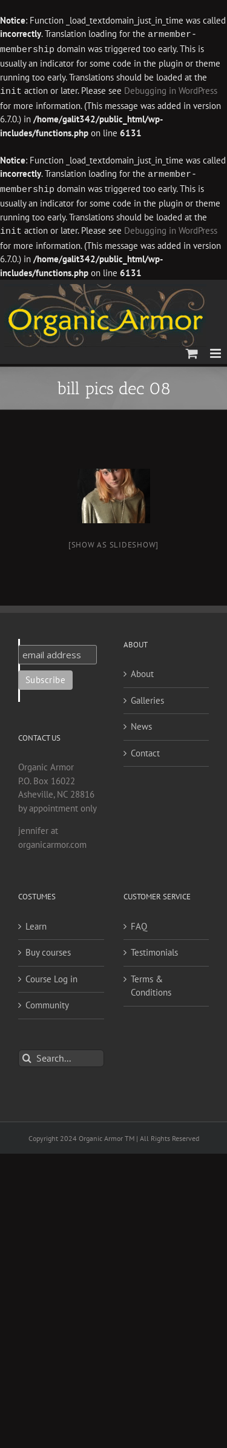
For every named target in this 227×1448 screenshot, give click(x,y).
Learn (36, 922)
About (142, 670)
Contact (145, 749)
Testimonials (154, 948)
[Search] (27, 1054)
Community (47, 1001)
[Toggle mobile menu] (216, 349)
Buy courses (48, 948)
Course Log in (51, 975)
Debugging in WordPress (170, 90)
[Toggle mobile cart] (192, 349)
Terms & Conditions (151, 982)
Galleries (147, 697)
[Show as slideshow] (113, 541)
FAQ (139, 922)
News (141, 723)
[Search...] (61, 1054)
